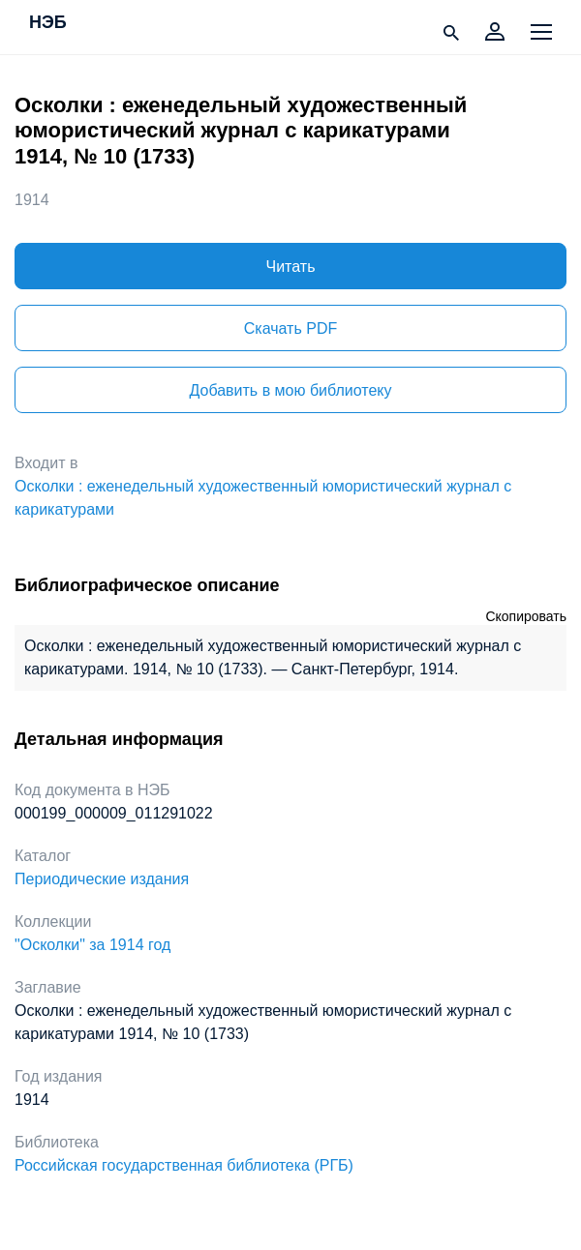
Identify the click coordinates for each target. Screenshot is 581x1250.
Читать (291, 266)
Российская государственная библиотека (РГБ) (184, 1165)
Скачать (290, 328)
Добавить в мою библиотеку (290, 390)
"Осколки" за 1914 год (92, 945)
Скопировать (525, 616)
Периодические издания (102, 879)
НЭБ (48, 23)
